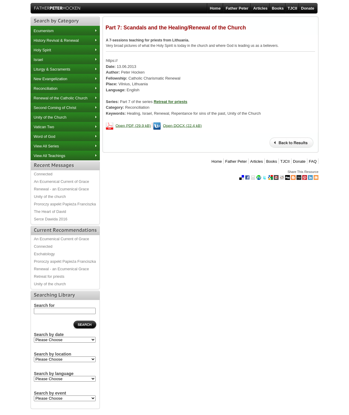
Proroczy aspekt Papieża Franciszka (65, 204)
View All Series (46, 146)
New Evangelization (50, 79)
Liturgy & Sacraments (52, 69)
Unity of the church (50, 196)
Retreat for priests (49, 276)
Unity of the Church (50, 117)
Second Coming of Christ (55, 107)
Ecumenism (44, 31)
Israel (38, 59)
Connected (43, 174)
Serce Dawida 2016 (50, 219)
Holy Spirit (42, 50)
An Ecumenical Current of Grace (61, 181)
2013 (65, 340)
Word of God (44, 136)
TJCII (292, 8)
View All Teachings (49, 155)
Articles (260, 8)
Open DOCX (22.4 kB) (182, 125)
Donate (307, 8)
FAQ (313, 161)
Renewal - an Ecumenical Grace (61, 189)
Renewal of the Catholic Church (61, 98)
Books (278, 8)
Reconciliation (46, 88)
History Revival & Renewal (56, 40)
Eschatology (44, 254)
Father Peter (237, 8)
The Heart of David (50, 211)
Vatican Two (44, 127)
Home (215, 8)
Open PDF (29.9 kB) (133, 125)
